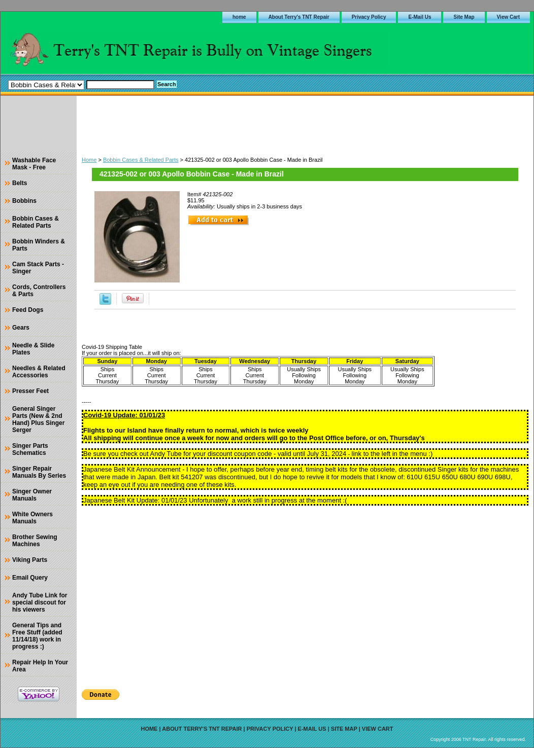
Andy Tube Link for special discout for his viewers (39, 602)
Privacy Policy (369, 17)
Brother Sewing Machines (34, 540)
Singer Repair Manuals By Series (39, 472)
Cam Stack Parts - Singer (38, 268)
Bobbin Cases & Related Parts (141, 160)
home (239, 17)
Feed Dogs (27, 309)
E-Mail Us (419, 17)
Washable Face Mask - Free (34, 164)
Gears (20, 327)
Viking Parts (29, 559)
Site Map (463, 17)
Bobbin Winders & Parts (38, 245)
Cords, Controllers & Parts (38, 290)
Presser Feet (30, 391)
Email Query (30, 577)
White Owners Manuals (32, 518)
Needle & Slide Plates (33, 349)
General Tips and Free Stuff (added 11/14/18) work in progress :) (37, 636)
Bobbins (24, 200)
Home (89, 160)
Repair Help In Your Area (40, 666)
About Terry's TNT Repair (299, 17)
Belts (19, 183)
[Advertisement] (305, 124)
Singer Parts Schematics (30, 449)
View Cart (508, 17)
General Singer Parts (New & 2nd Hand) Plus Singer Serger (38, 419)
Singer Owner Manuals (32, 495)
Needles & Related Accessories (38, 372)
